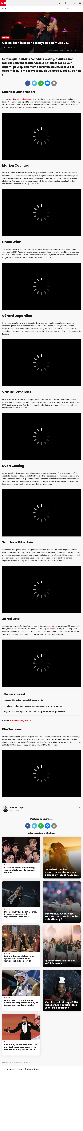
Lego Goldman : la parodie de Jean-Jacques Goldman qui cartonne (35, 712)
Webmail (70, 3)
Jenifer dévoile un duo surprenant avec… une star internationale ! (34, 706)
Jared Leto (50, 626)
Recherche (59, 3)
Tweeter (34, 83)
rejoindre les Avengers (24, 99)
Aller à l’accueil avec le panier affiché (64, 3)
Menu (80, 3)
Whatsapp (41, 83)
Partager (27, 83)
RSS (37, 1069)
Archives (10, 1069)
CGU (20, 1069)
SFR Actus (6, 9)
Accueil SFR (3, 3)
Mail (54, 83)
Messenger (47, 83)
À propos (29, 1069)
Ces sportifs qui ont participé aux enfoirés (23, 700)
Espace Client (75, 3)
